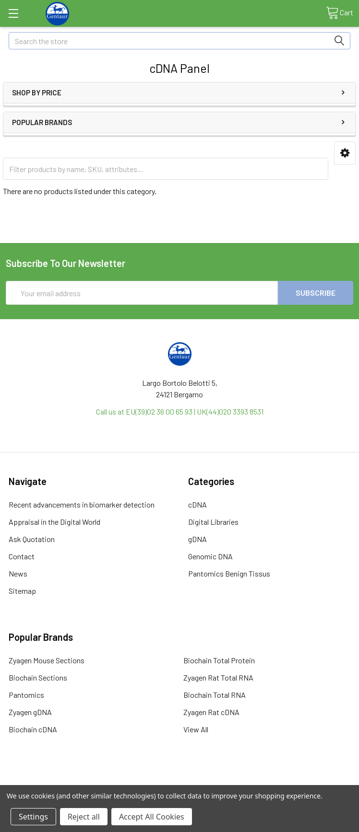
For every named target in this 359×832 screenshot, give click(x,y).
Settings (33, 816)
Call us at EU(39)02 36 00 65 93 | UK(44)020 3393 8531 (179, 411)
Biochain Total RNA (214, 694)
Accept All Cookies (151, 816)
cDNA (197, 504)
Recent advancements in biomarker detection (82, 504)
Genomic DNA (210, 556)
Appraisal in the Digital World (54, 521)
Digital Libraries (213, 521)
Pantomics (26, 694)
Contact (22, 556)
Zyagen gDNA (30, 711)
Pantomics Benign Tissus (229, 573)
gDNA (197, 538)
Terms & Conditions (49, 781)
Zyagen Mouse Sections (46, 660)
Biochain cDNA (33, 729)
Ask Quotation (32, 538)
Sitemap (22, 590)
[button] (345, 153)
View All (195, 729)
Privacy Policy (310, 781)
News (18, 573)
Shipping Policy (136, 781)
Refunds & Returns (223, 781)
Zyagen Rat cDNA (211, 711)
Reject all (84, 816)
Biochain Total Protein (219, 660)
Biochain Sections (38, 677)
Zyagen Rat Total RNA (218, 677)
